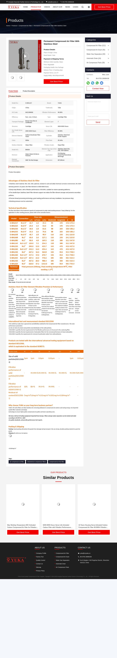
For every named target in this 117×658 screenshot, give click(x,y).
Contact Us (39, 564)
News (67, 7)
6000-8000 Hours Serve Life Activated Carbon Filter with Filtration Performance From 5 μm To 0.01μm (57, 526)
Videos (47, 7)
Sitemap (38, 567)
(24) (94, 58)
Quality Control (40, 560)
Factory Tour (40, 557)
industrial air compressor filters (36, 462)
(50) (96, 54)
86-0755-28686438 (67, 2)
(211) (96, 45)
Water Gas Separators (62, 560)
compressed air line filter (56, 462)
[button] (10, 507)
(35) (96, 50)
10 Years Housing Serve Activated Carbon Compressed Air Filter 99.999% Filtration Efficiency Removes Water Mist (93, 526)
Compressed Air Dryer (62, 557)
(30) (96, 62)
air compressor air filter (17, 462)
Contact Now (98, 88)
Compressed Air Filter (25, 25)
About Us (57, 7)
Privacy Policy (40, 571)
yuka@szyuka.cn (52, 2)
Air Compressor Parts (62, 567)
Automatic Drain (61, 564)
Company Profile (41, 553)
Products (36, 7)
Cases (75, 7)
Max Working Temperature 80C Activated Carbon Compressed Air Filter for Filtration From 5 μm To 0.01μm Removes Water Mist (22, 526)
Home (25, 7)
